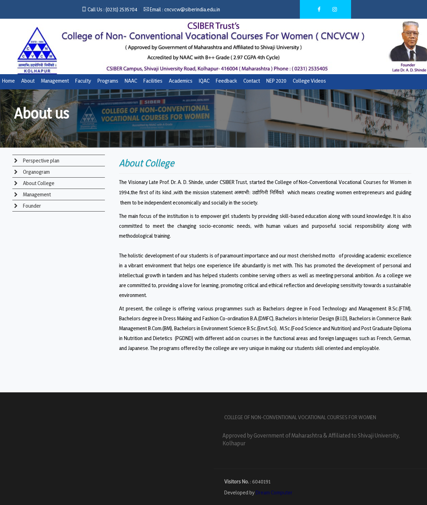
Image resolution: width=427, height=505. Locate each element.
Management (55, 80)
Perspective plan (40, 160)
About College (38, 183)
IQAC (204, 80)
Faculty (83, 80)
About (28, 80)
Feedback (226, 80)
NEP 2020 (276, 80)
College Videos (309, 80)
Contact (251, 80)
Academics (180, 80)
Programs (107, 80)
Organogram (36, 171)
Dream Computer (274, 492)
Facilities (152, 80)
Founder (31, 205)
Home (8, 80)
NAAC (131, 80)
